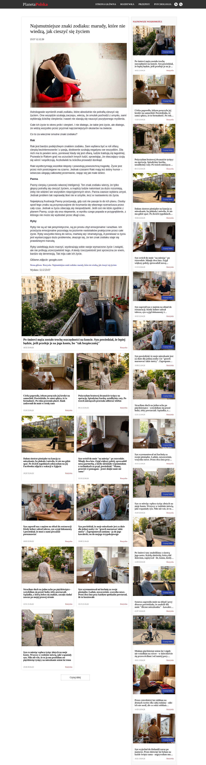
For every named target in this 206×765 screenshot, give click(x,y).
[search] (181, 4)
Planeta (35, 4)
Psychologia (162, 4)
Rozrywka (127, 4)
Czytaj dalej (75, 677)
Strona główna (105, 4)
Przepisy (144, 4)
